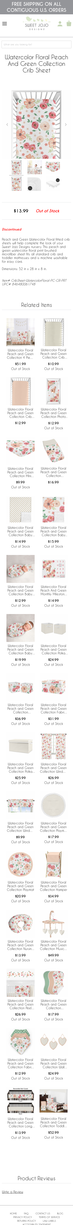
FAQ (26, 1213)
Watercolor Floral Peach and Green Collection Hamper (53, 885)
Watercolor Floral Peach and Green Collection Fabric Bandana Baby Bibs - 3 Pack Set (20, 1063)
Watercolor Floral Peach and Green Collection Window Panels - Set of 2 (53, 768)
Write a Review (12, 1192)
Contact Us (43, 1213)
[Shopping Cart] (69, 24)
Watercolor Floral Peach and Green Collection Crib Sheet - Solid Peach (20, 413)
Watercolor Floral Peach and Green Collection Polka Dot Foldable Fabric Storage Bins (53, 650)
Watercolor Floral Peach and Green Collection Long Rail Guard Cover (20, 1123)
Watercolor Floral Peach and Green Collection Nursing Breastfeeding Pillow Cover (20, 945)
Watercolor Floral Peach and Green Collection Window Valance (20, 827)
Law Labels (49, 1220)
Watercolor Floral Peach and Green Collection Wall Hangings (53, 1063)
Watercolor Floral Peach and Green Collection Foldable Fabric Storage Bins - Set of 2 (20, 709)
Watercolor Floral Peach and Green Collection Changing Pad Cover (53, 472)
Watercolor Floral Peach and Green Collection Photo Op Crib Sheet (53, 413)
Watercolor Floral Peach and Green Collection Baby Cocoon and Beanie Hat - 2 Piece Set (20, 590)
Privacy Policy (22, 1217)
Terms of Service (49, 1217)
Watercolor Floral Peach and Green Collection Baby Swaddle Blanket (20, 650)
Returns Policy (26, 1220)
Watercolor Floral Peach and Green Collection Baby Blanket (53, 531)
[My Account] (60, 24)
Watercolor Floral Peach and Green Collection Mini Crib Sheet (20, 472)
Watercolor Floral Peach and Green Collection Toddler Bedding (53, 1122)
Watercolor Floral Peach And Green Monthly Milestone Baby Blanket (53, 590)
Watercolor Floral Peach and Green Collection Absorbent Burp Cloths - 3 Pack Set (53, 1004)
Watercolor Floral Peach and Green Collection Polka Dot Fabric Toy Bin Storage (20, 768)
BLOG (60, 1213)
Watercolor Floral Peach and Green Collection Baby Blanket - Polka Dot (20, 531)
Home (13, 1213)
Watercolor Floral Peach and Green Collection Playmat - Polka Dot (53, 827)
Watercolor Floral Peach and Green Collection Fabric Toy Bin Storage (53, 709)
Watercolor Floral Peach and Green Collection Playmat (20, 885)
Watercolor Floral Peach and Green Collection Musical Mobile (53, 945)
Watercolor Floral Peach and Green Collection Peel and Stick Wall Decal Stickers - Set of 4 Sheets (20, 1004)
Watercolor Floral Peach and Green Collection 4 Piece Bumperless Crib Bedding (20, 354)
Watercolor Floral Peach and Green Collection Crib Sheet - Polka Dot (53, 354)
